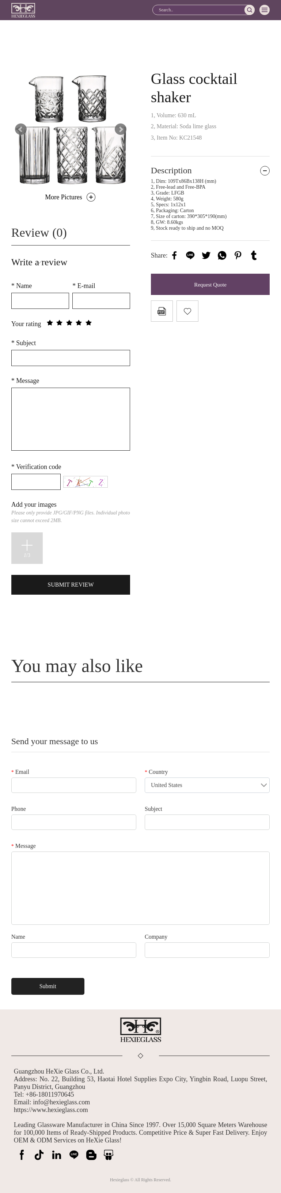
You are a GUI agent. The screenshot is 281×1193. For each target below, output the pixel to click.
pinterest (237, 255)
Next (120, 129)
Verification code (36, 466)
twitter (206, 255)
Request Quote (210, 285)
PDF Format (162, 311)
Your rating (26, 324)
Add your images (70, 512)
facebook (174, 255)
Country (156, 772)
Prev (21, 129)
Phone (18, 809)
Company (156, 937)
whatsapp (222, 255)
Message (25, 380)
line (190, 255)
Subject (23, 343)
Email (20, 772)
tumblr (253, 255)
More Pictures (63, 197)
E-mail (83, 285)
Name (21, 285)
